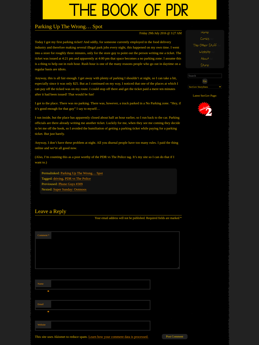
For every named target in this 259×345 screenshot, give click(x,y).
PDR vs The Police (78, 178)
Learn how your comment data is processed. (118, 337)
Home (205, 32)
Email (43, 305)
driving (58, 178)
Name (43, 284)
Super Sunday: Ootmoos (70, 189)
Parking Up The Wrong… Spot (82, 173)
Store (205, 65)
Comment (43, 235)
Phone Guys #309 (71, 184)
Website (42, 324)
